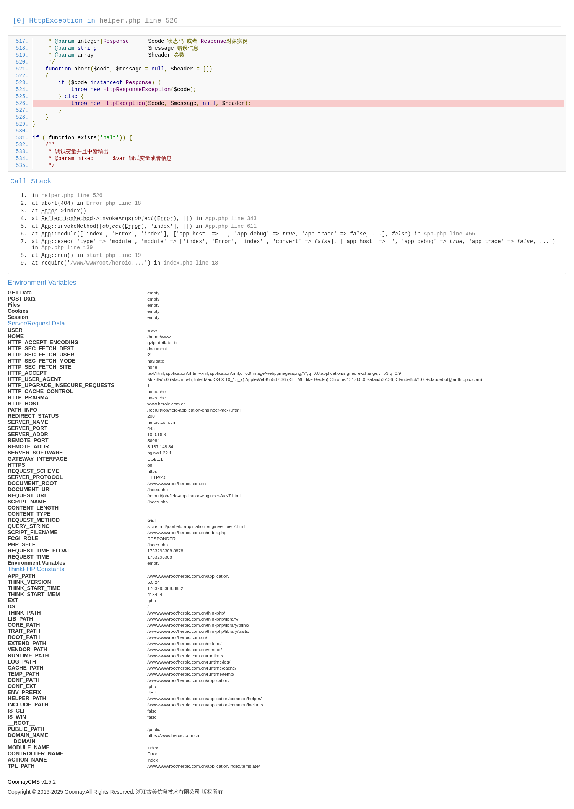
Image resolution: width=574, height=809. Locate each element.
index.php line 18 (190, 263)
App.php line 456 (449, 234)
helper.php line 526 (138, 21)
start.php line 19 (113, 255)
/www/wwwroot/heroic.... (107, 263)
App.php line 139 (67, 248)
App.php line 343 (231, 219)
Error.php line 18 (113, 203)
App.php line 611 (231, 226)
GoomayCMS (24, 782)
